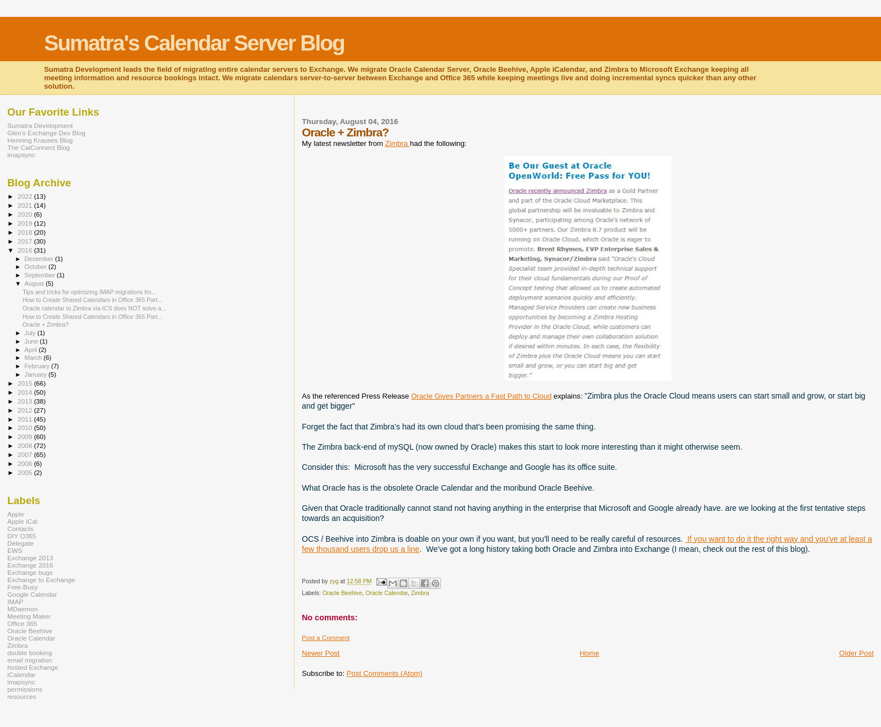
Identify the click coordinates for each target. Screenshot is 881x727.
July (31, 333)
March (34, 357)
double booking (29, 652)
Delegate (20, 543)
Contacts (20, 528)
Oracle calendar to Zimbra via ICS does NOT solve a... (94, 308)
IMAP (15, 601)
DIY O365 (21, 535)
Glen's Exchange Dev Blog (46, 132)
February (38, 366)
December (40, 258)
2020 (25, 214)
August (35, 283)
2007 (25, 454)
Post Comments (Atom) (385, 673)
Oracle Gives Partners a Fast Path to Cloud (481, 396)
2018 (25, 232)
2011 (25, 419)
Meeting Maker (29, 616)
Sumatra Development (40, 125)
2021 (25, 205)
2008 (25, 445)
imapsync (21, 154)
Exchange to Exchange (41, 579)
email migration (29, 660)
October (37, 266)
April (32, 349)
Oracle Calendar (387, 593)
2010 (25, 427)
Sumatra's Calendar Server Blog (194, 43)
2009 (25, 436)
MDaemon (22, 608)
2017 (25, 241)
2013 (25, 401)
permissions (25, 689)
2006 (25, 463)
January (37, 374)
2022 (25, 196)
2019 (25, 223)
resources (21, 696)
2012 (25, 410)
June (32, 341)
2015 (25, 383)
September (41, 275)
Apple (15, 514)
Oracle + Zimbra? (45, 324)
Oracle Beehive (342, 593)
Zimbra (397, 143)
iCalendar (21, 674)
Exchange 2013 (30, 557)
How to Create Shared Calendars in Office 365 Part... (92, 299)
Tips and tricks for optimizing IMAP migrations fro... (89, 292)
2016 (25, 250)
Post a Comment (325, 637)
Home (590, 653)
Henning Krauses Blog (40, 140)
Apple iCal (22, 521)
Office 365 (22, 623)
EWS (14, 550)
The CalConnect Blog (38, 147)
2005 (25, 472)
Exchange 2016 (30, 565)
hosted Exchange (32, 667)
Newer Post (320, 653)
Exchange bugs (30, 572)
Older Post (856, 653)
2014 (25, 392)
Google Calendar (32, 594)
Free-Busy (22, 587)
